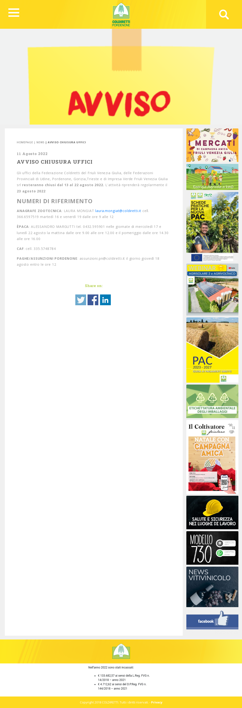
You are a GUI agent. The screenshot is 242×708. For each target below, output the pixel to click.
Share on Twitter (80, 299)
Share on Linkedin (105, 299)
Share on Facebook (93, 299)
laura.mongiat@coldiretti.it (118, 210)
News (40, 142)
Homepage (25, 142)
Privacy (156, 702)
